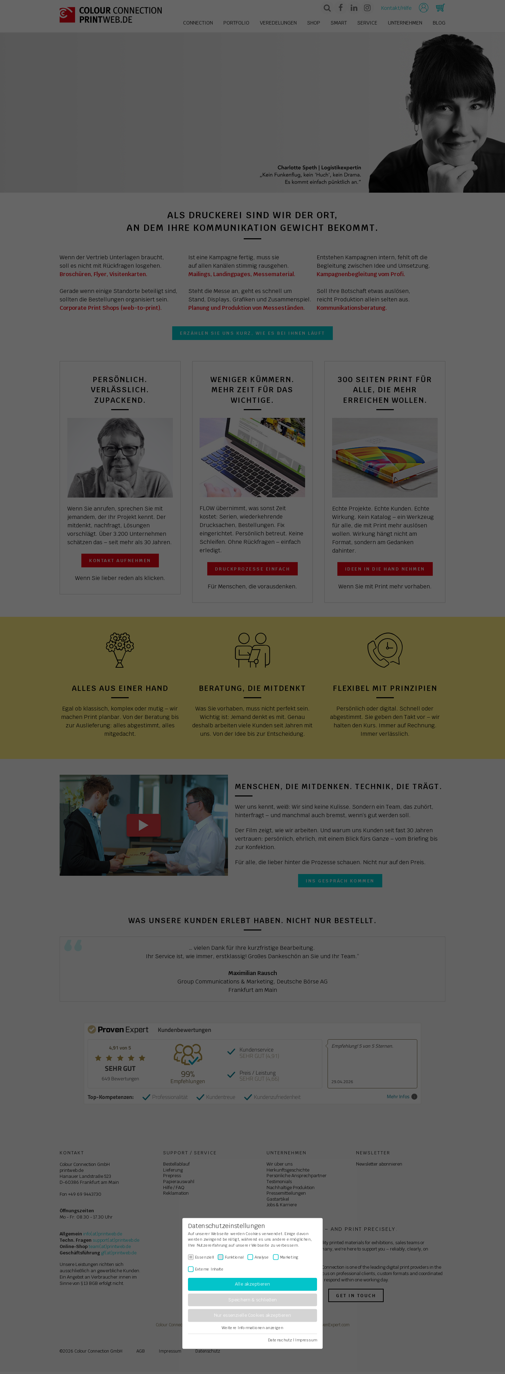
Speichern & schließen (252, 1300)
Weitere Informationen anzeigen (252, 1327)
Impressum (306, 1340)
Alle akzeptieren (252, 1284)
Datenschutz (280, 1340)
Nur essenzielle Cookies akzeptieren (252, 1316)
